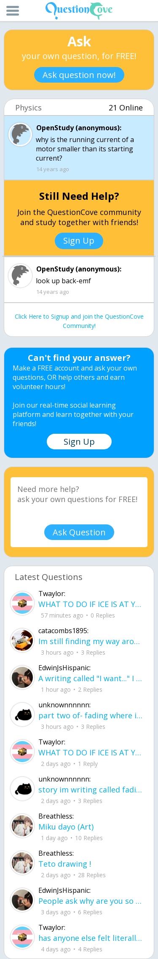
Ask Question (79, 532)
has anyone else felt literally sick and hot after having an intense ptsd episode (90, 938)
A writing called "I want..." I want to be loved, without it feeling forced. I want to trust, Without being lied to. (90, 678)
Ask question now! (79, 75)
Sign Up (78, 240)
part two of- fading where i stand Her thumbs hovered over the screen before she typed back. (90, 715)
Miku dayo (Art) (66, 827)
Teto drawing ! (64, 864)
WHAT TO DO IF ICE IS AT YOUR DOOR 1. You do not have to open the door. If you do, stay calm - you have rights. (90, 604)
